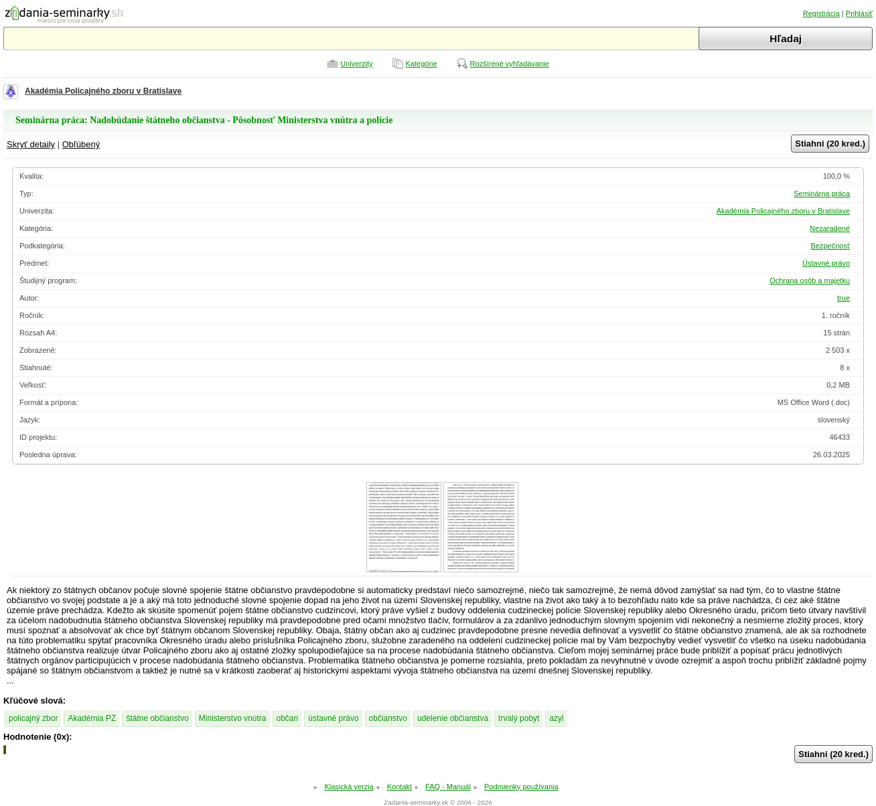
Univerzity (356, 64)
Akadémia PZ (92, 718)
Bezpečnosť (830, 246)
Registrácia (821, 13)
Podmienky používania (521, 787)
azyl (556, 718)
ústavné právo (333, 718)
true (843, 298)
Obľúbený (81, 144)
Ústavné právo (826, 263)
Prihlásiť (859, 13)
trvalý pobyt (518, 718)
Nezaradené (830, 228)
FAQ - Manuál (448, 787)
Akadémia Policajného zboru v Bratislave (103, 91)
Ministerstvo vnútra (233, 718)
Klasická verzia (348, 787)
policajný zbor (33, 718)
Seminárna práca (822, 193)
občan (288, 718)
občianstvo (388, 718)
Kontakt (399, 787)
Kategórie (421, 64)
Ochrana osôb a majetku (810, 280)
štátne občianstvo (157, 718)
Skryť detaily (31, 144)
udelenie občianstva (452, 718)
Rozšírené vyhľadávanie (509, 64)
